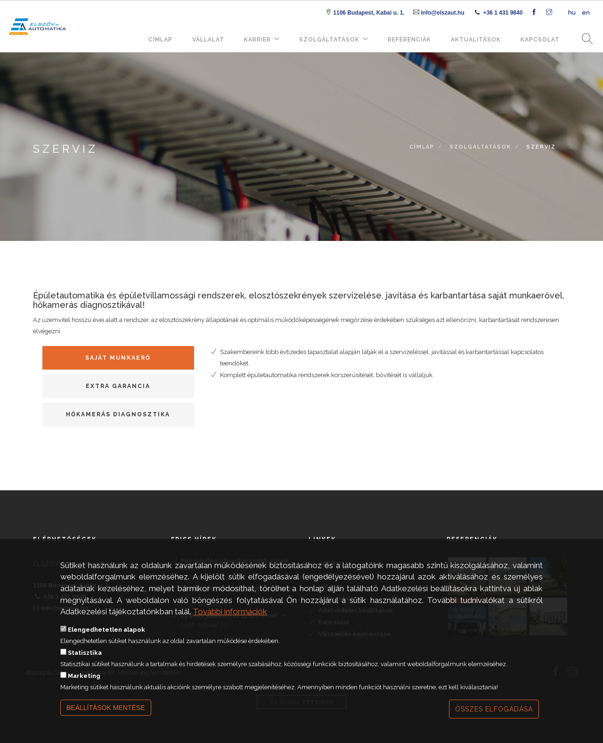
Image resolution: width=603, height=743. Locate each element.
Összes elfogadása (494, 709)
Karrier (257, 39)
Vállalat (208, 39)
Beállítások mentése (105, 707)
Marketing (84, 675)
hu (572, 12)
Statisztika (85, 652)
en (586, 12)
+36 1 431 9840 (503, 12)
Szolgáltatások (329, 39)
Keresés (584, 39)
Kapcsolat (540, 39)
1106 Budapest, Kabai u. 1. (368, 12)
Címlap (160, 39)
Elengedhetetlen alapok (106, 629)
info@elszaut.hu (442, 12)
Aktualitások (476, 39)
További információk (230, 611)
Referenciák (409, 39)
